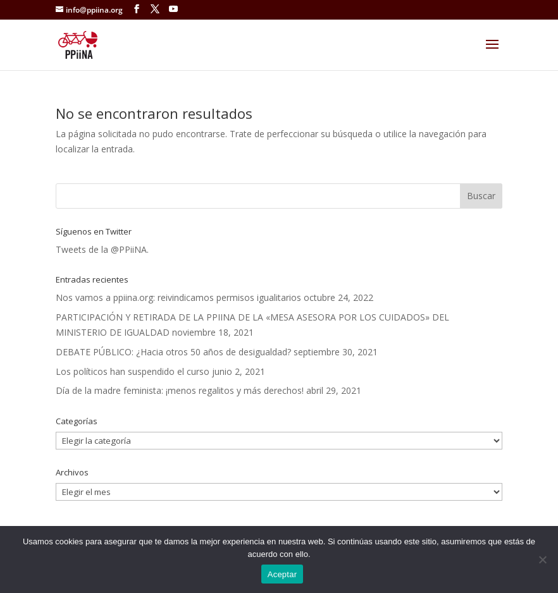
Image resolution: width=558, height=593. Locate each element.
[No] (542, 559)
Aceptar (282, 574)
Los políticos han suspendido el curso (132, 371)
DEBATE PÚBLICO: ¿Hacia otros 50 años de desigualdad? (173, 352)
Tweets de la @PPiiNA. (102, 249)
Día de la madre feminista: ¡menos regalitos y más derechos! (180, 390)
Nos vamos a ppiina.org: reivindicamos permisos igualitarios (178, 297)
